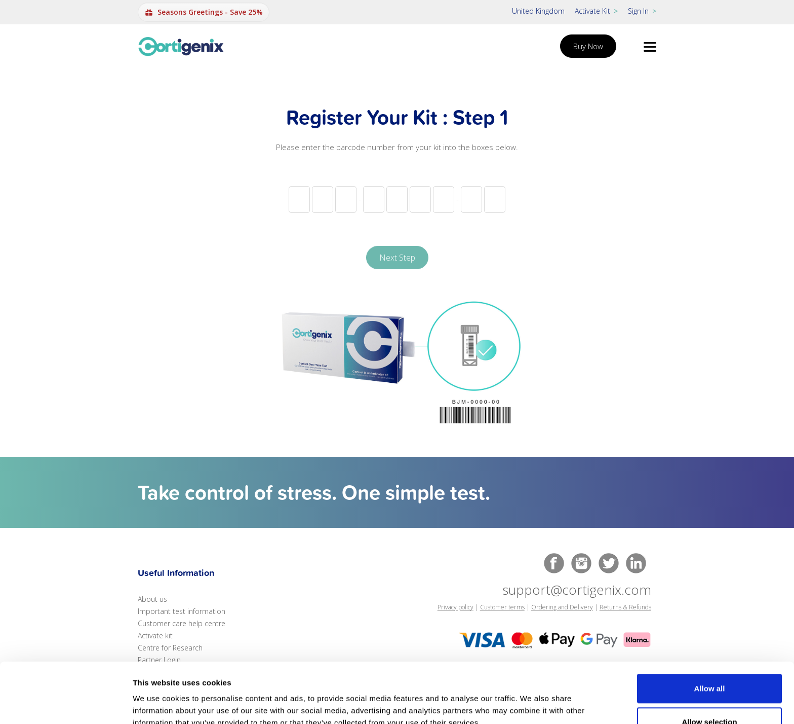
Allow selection (709, 670)
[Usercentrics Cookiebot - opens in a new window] (65, 704)
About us (152, 599)
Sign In (642, 11)
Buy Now (588, 46)
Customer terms (502, 607)
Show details (531, 704)
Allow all (709, 636)
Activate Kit (596, 11)
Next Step (397, 257)
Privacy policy (455, 607)
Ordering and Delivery (562, 607)
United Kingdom (538, 11)
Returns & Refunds (625, 607)
